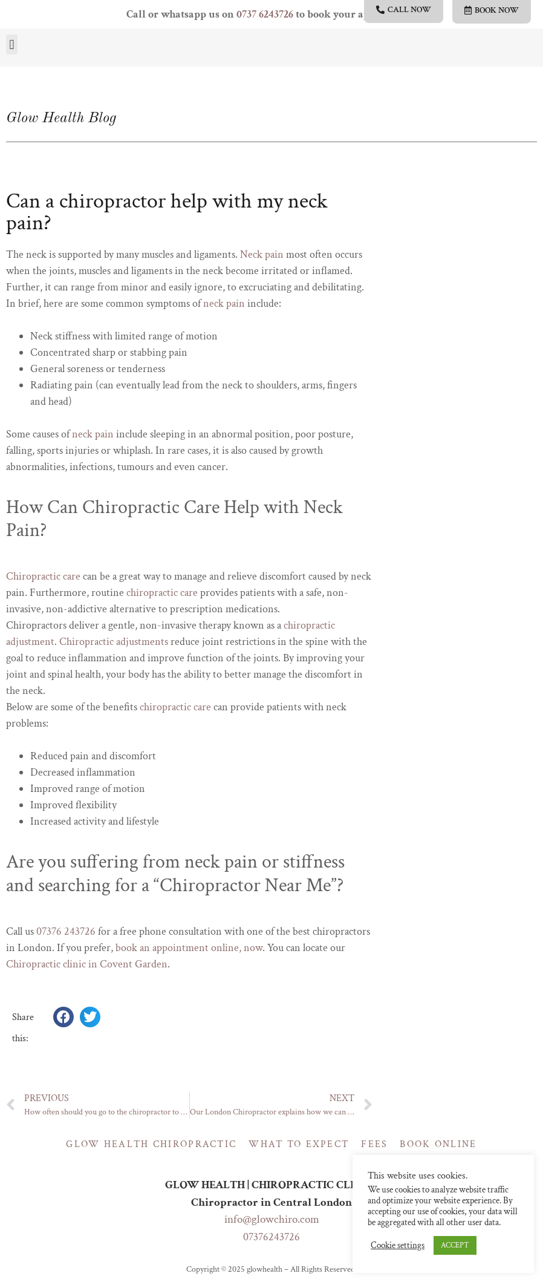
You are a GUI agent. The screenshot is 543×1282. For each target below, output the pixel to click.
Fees (374, 1144)
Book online (438, 1144)
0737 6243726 (264, 14)
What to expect (299, 1144)
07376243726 (271, 1237)
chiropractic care (162, 593)
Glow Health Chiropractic (151, 1144)
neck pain (224, 303)
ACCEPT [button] (455, 1245)
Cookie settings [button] (397, 1245)
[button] (12, 44)
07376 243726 (66, 931)
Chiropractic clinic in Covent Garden (86, 964)
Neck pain (262, 254)
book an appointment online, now (188, 948)
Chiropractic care (43, 576)
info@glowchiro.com (271, 1219)
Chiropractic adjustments (113, 642)
